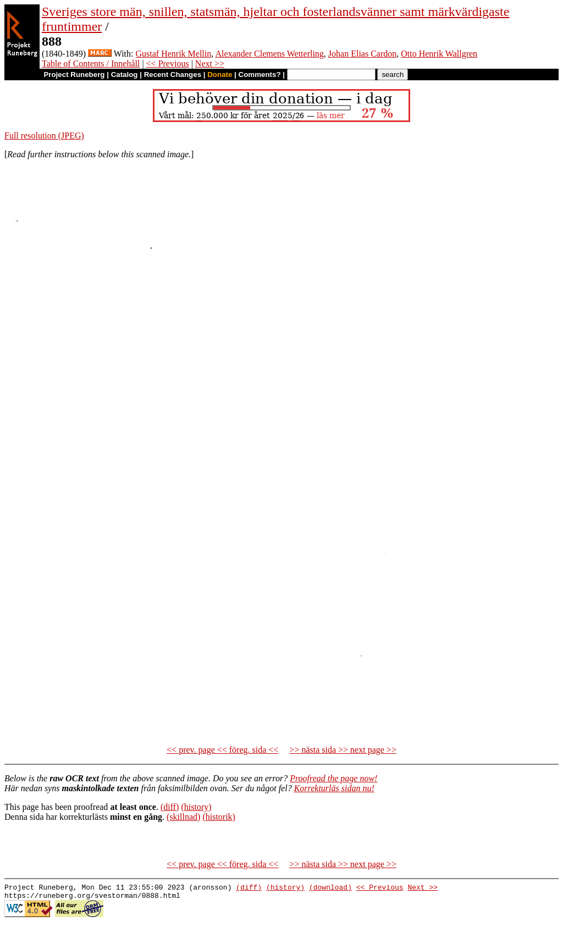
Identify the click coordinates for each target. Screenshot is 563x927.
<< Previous (167, 63)
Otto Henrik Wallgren (439, 53)
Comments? (260, 74)
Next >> (209, 63)
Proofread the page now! (333, 778)
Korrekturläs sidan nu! (334, 788)
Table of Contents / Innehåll (91, 63)
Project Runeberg (73, 74)
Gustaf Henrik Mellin (174, 53)
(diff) (170, 807)
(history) (196, 807)
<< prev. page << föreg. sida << (222, 749)
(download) (330, 888)
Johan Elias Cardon (362, 53)
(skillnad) (183, 816)
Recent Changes (172, 74)
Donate (219, 74)
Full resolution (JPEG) (44, 135)
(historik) (218, 816)
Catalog (124, 74)
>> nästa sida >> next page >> (342, 749)
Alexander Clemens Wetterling (269, 53)
